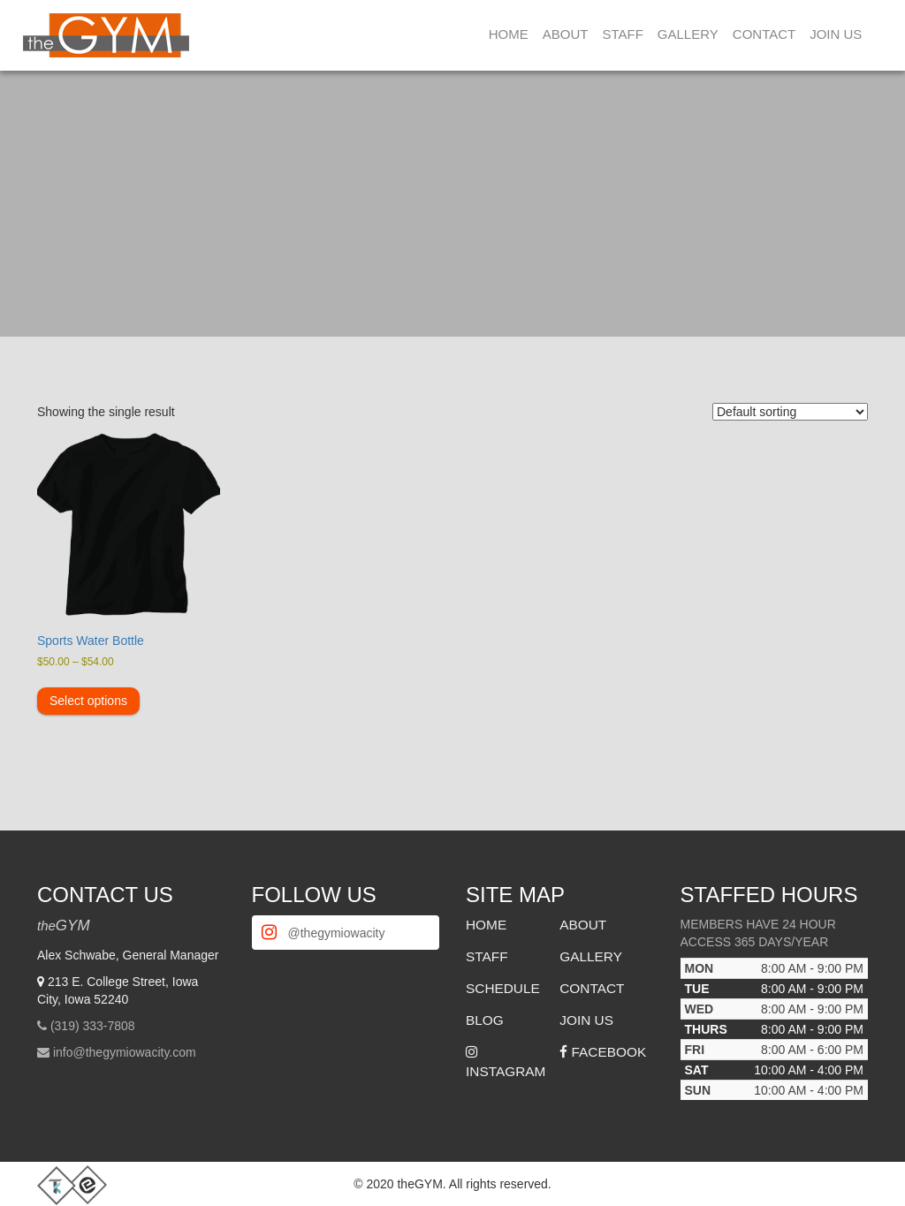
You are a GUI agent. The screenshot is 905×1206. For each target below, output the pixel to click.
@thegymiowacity (336, 933)
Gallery (688, 34)
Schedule (503, 988)
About (566, 34)
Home (509, 34)
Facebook (602, 1051)
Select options (88, 701)
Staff (622, 34)
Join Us (836, 34)
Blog (485, 1020)
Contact (764, 34)
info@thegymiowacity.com (124, 1052)
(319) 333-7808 (92, 1026)
